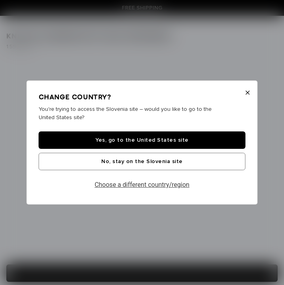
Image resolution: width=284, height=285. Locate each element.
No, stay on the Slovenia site (142, 161)
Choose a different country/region (142, 184)
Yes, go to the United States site (142, 140)
